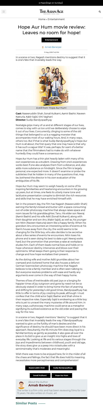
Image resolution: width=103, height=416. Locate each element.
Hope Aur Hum (62, 375)
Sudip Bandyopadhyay (63, 368)
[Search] (100, 12)
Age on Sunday (54, 3)
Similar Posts (26, 403)
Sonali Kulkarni (40, 375)
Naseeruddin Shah (37, 368)
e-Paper (42, 3)
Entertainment (51, 40)
